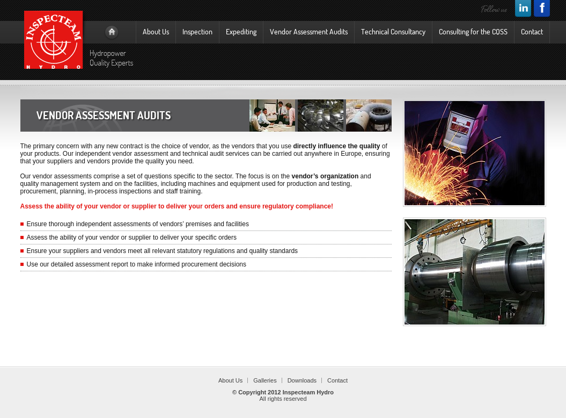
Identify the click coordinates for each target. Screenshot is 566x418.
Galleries (264, 380)
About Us (156, 31)
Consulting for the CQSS (473, 31)
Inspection (197, 31)
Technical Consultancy (393, 31)
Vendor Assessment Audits (309, 31)
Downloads (302, 380)
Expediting (241, 31)
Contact (532, 31)
